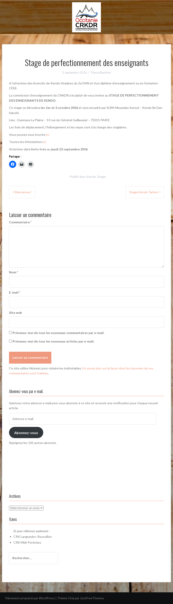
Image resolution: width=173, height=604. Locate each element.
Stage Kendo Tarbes (143, 192)
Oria (71, 598)
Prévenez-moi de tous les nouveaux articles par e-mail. (53, 341)
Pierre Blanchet (101, 72)
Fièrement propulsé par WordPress (30, 598)
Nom (13, 272)
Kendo (91, 176)
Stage (101, 176)
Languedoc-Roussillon (36, 536)
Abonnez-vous (26, 432)
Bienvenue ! (23, 192)
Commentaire (20, 222)
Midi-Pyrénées (31, 542)
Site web (15, 312)
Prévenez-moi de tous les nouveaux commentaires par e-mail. (58, 333)
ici (47, 134)
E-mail (14, 292)
